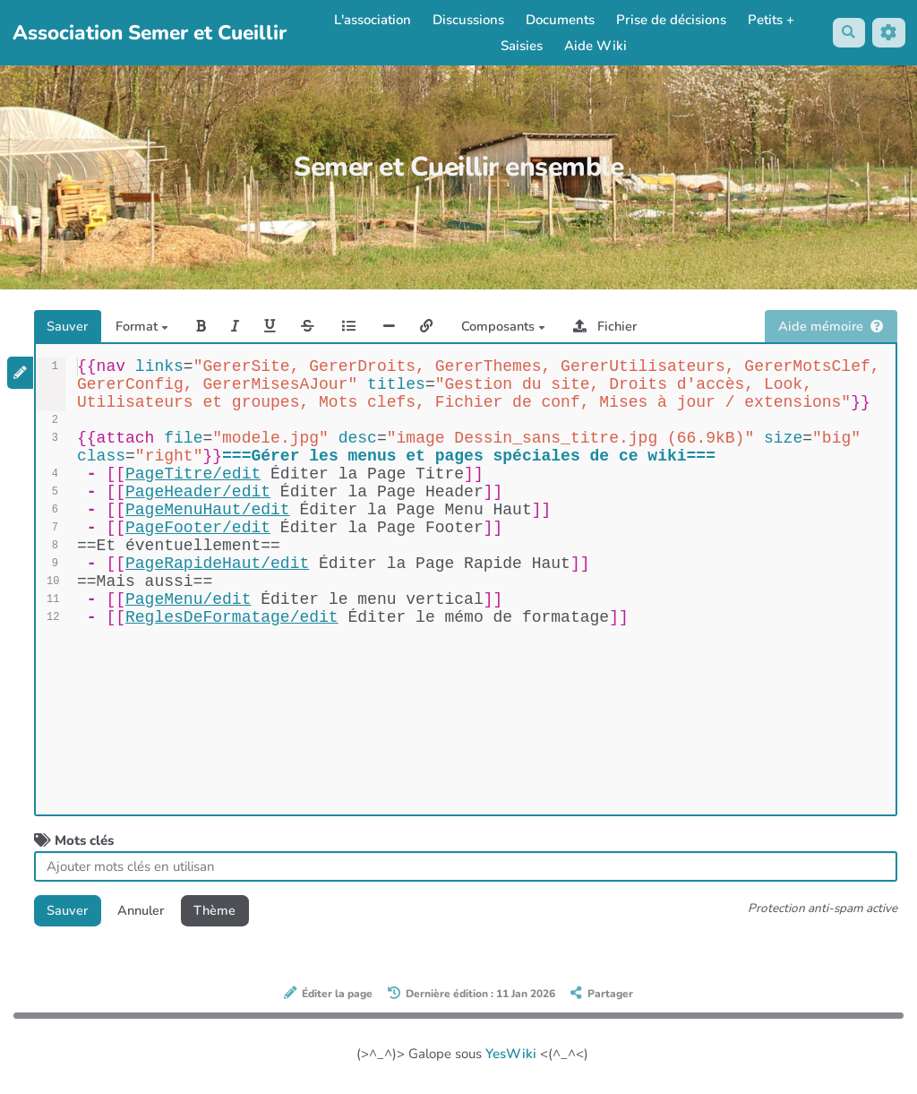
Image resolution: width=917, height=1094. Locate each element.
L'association (371, 20)
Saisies (521, 46)
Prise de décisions (670, 20)
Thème (223, 912)
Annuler (146, 912)
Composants (515, 327)
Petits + (770, 20)
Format (146, 327)
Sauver (68, 327)
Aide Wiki (594, 46)
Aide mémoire (830, 327)
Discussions (467, 20)
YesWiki (510, 1056)
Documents (559, 20)
